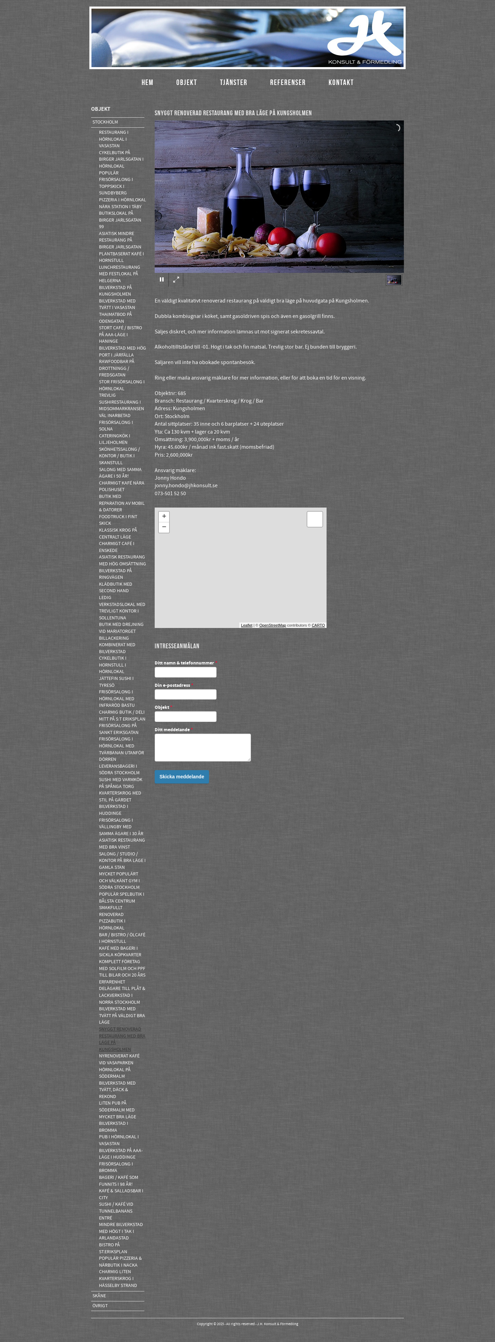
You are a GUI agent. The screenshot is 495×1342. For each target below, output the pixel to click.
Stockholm (105, 122)
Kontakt (341, 82)
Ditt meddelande (174, 730)
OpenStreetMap (272, 625)
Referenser (288, 82)
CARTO (318, 625)
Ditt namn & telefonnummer (186, 663)
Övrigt (100, 1306)
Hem (148, 82)
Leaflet (246, 625)
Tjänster (234, 82)
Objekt (186, 82)
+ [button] (164, 517)
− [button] (164, 527)
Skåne (99, 1296)
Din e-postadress (174, 686)
